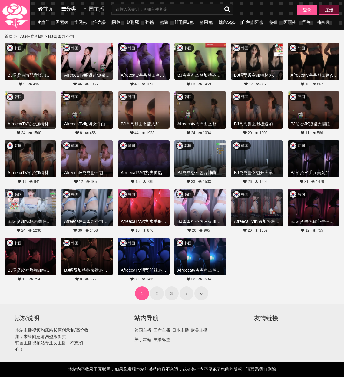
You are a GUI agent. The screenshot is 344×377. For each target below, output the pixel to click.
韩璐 (164, 22)
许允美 (99, 22)
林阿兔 (206, 22)
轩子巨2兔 (184, 22)
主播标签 (161, 339)
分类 (68, 9)
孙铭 (149, 22)
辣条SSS (227, 22)
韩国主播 (94, 9)
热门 (44, 22)
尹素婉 (62, 22)
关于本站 (142, 339)
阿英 (116, 22)
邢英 (306, 22)
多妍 (273, 22)
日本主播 (180, 330)
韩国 (18, 48)
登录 (307, 9)
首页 (45, 9)
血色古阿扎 (252, 22)
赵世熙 (133, 22)
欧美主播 (199, 330)
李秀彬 (80, 22)
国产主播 (161, 330)
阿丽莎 (289, 22)
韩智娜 (323, 22)
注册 (329, 9)
